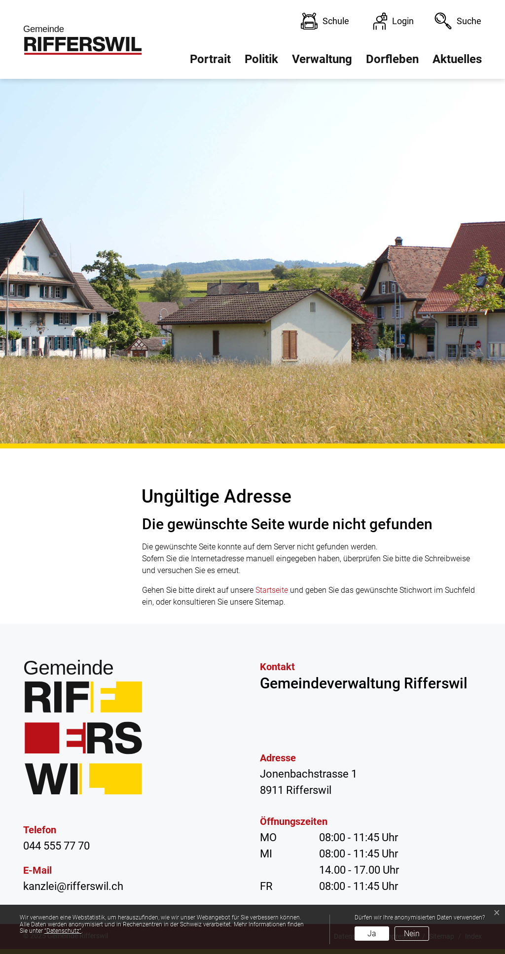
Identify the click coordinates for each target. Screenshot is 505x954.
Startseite (271, 590)
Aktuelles (457, 59)
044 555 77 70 (56, 846)
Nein (412, 933)
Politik (261, 59)
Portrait (210, 59)
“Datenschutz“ (62, 930)
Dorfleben (392, 59)
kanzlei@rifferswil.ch (73, 886)
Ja (371, 933)
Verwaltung (322, 59)
